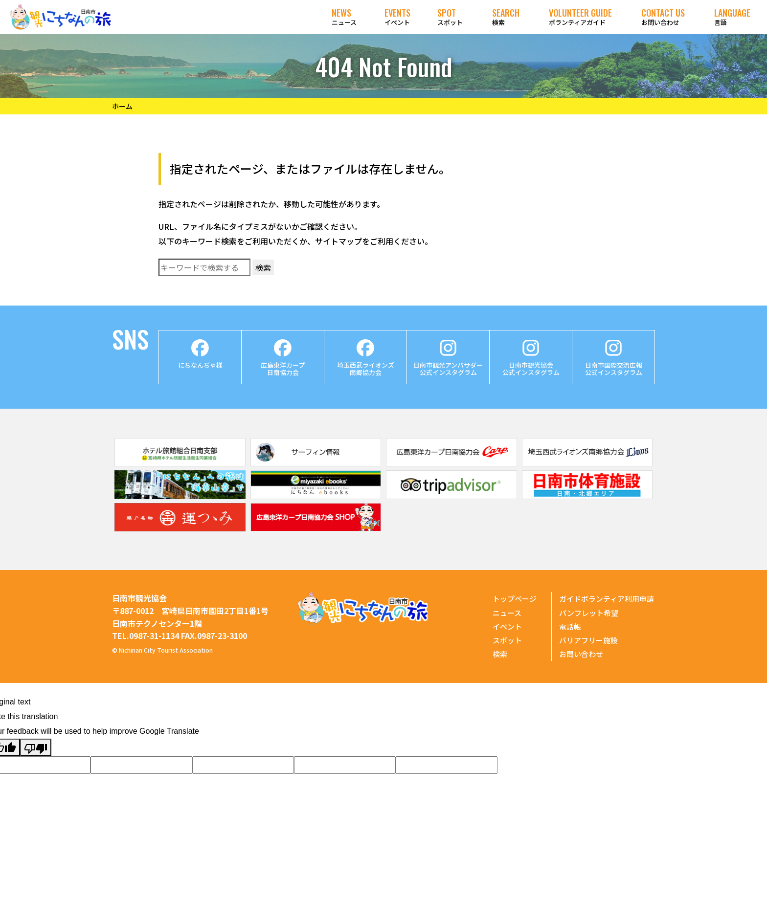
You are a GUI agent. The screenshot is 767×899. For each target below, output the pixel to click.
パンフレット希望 (588, 613)
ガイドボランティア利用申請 (606, 598)
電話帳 (570, 626)
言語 (732, 17)
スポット (450, 17)
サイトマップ (338, 241)
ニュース (344, 17)
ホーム (122, 106)
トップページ (515, 598)
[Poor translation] (35, 747)
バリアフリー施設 (588, 640)
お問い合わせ (663, 17)
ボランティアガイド (580, 17)
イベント (397, 17)
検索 (505, 17)
